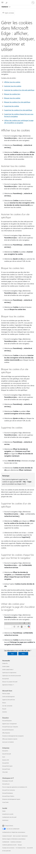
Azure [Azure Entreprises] (3, 757)
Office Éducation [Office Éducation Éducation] (6, 733)
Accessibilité (30, 847)
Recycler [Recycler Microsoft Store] (4, 709)
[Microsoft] (18, 1)
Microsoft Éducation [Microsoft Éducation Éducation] (7, 720)
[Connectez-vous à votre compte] (33, 2)
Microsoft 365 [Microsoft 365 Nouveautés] (5, 678)
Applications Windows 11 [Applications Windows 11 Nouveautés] (8, 684)
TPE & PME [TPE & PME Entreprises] (5, 772)
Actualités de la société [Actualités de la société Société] (7, 814)
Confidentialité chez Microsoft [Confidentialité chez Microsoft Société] (9, 817)
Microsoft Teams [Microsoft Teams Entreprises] (6, 769)
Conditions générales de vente (9, 845)
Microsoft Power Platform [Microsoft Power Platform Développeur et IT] (8, 796)
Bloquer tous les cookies (12, 98)
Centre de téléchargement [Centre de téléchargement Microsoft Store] (8, 696)
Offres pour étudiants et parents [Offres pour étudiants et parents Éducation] (9, 739)
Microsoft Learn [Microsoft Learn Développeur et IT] (6, 784)
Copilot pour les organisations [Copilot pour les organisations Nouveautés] (9, 672)
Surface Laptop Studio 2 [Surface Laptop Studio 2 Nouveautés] (7, 669)
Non (23, 654)
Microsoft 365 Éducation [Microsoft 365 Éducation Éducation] (8, 729)
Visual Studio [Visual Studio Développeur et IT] (5, 802)
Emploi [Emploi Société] (3, 811)
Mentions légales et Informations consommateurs (13, 839)
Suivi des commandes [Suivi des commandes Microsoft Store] (7, 705)
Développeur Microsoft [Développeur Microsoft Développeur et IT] (7, 781)
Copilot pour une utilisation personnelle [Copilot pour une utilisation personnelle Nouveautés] (11, 675)
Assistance (5, 7)
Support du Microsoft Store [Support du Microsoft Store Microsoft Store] (8, 699)
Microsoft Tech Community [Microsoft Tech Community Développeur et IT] (8, 790)
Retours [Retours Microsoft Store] (4, 702)
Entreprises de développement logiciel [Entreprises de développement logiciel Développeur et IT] (11, 799)
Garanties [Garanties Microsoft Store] (4, 712)
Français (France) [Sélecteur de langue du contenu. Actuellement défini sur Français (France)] (9, 825)
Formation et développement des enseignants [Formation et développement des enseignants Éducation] (13, 736)
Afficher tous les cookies (12, 82)
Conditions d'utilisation (15, 842)
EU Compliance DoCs (21, 847)
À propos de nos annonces (8, 847)
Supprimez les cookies (11, 106)
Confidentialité (5, 842)
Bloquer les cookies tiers (12, 94)
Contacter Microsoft (7, 836)
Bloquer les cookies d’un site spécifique (17, 102)
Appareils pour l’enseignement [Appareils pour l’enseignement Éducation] (9, 723)
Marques (20, 845)
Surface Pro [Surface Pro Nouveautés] (5, 663)
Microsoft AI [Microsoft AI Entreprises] (5, 750)
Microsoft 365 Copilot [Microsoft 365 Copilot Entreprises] (7, 766)
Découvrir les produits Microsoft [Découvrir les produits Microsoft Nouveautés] (9, 681)
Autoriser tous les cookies (12, 86)
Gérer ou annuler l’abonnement (20, 836)
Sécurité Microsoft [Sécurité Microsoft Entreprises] (6, 754)
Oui (12, 654)
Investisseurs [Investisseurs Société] (5, 820)
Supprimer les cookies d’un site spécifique (18, 110)
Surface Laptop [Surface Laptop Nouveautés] (5, 666)
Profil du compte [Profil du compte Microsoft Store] (6, 693)
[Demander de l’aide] (6, 2)
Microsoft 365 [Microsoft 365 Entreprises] (5, 763)
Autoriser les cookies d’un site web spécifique (19, 90)
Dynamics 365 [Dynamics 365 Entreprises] (5, 760)
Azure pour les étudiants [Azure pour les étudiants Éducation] (8, 742)
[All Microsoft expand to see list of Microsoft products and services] (2, 2)
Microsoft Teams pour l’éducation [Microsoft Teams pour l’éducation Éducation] (10, 726)
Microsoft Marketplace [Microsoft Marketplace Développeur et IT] (7, 793)
